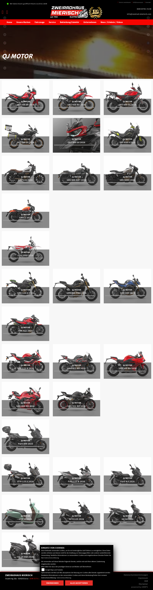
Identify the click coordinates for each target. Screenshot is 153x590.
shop (4, 17)
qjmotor (4, 43)
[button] (23, 22)
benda (4, 26)
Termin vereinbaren (124, 2)
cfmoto (4, 34)
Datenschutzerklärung (51, 558)
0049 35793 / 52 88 (144, 9)
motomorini (4, 68)
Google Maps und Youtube (54, 570)
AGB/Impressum (137, 2)
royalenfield (4, 51)
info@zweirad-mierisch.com (139, 14)
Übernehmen (52, 583)
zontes (4, 59)
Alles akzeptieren (79, 583)
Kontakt (147, 2)
